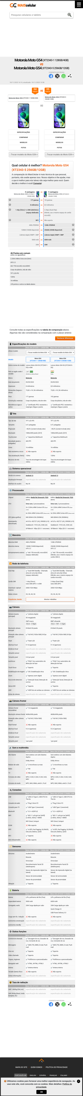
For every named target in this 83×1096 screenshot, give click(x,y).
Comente (37, 183)
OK (41, 1092)
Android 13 (29, 475)
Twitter (57, 76)
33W (59, 244)
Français (53, 1075)
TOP (41, 1061)
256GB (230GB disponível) (59, 229)
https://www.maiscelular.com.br (24, 5)
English (33, 1075)
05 (48, 90)
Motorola (29, 378)
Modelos (23, 142)
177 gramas (24, 200)
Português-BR (20, 1075)
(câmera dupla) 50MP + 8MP (59, 234)
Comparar (23, 137)
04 (35, 90)
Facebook (51, 76)
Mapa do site (21, 1067)
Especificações (23, 132)
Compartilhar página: (70, 76)
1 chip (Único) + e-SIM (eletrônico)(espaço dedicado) (24, 211)
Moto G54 (38, 360)
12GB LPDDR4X (59, 225)
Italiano (63, 1075)
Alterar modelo (13, 351)
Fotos (23, 148)
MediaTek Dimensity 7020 (39, 497)
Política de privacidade (57, 1067)
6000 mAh (59, 239)
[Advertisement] (41, 37)
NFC (24, 220)
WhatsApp (63, 76)
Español (42, 1075)
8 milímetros (24, 204)
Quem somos (36, 1067)
